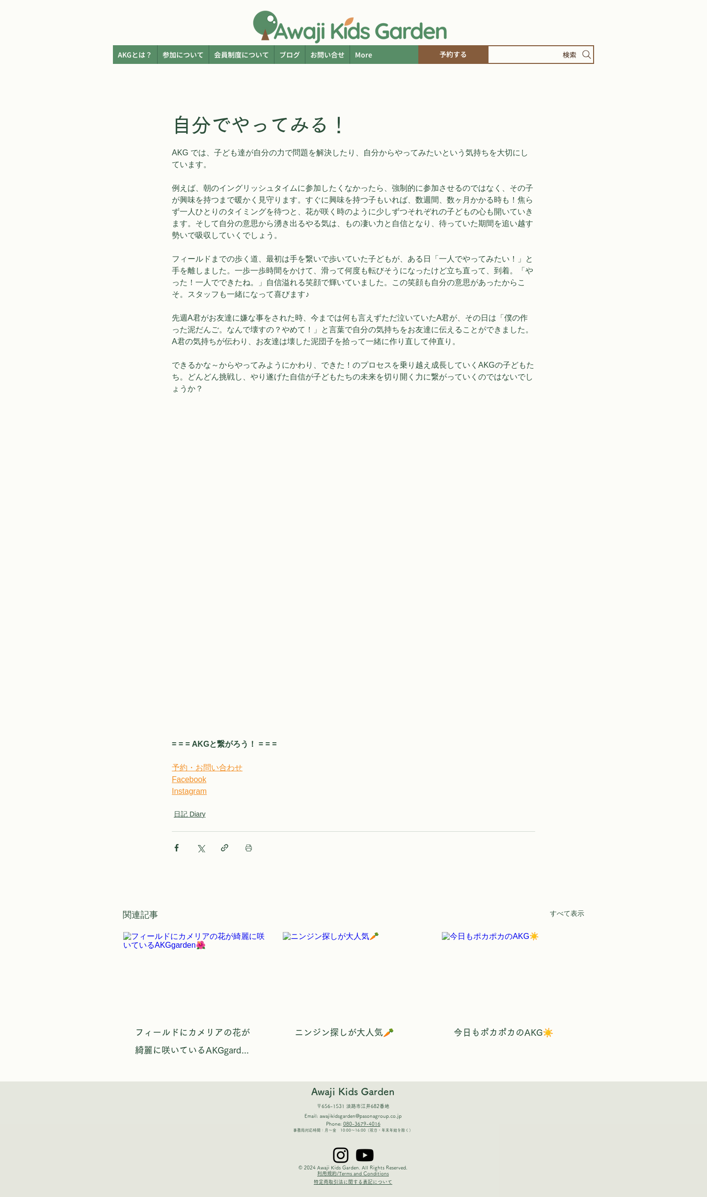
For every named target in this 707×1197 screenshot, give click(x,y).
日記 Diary (190, 814)
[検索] (541, 54)
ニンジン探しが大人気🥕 (344, 1032)
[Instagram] (340, 1155)
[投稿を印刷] (248, 847)
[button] (363, 54)
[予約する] (453, 54)
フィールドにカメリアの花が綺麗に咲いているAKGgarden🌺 (193, 1043)
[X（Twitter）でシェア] (200, 847)
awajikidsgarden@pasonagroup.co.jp (361, 1115)
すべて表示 (567, 913)
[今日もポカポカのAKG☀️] (513, 972)
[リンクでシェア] (224, 847)
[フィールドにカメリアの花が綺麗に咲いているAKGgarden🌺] (194, 972)
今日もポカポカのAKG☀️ (503, 1032)
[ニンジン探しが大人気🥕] (354, 972)
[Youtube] (364, 1155)
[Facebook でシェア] (176, 847)
